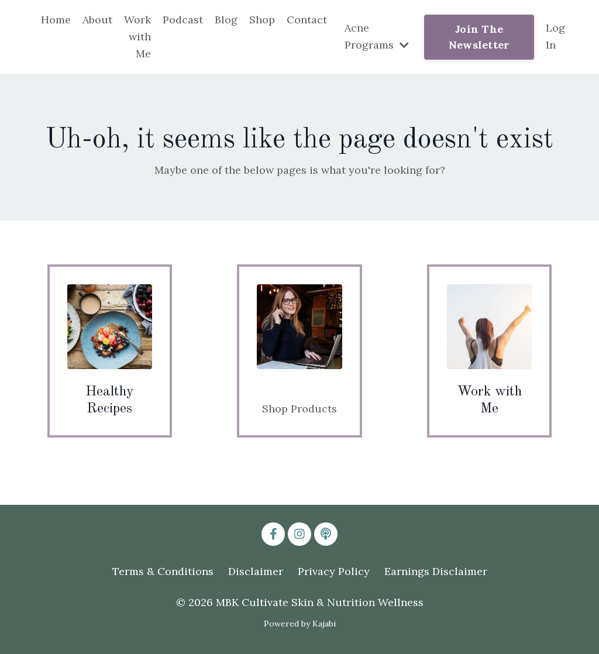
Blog (226, 19)
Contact (307, 19)
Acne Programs (377, 36)
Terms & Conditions (163, 571)
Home (56, 19)
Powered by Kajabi (300, 623)
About (97, 19)
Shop (262, 19)
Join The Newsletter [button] (479, 36)
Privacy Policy (334, 571)
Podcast (183, 19)
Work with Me (137, 36)
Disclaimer (255, 571)
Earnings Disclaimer (435, 571)
